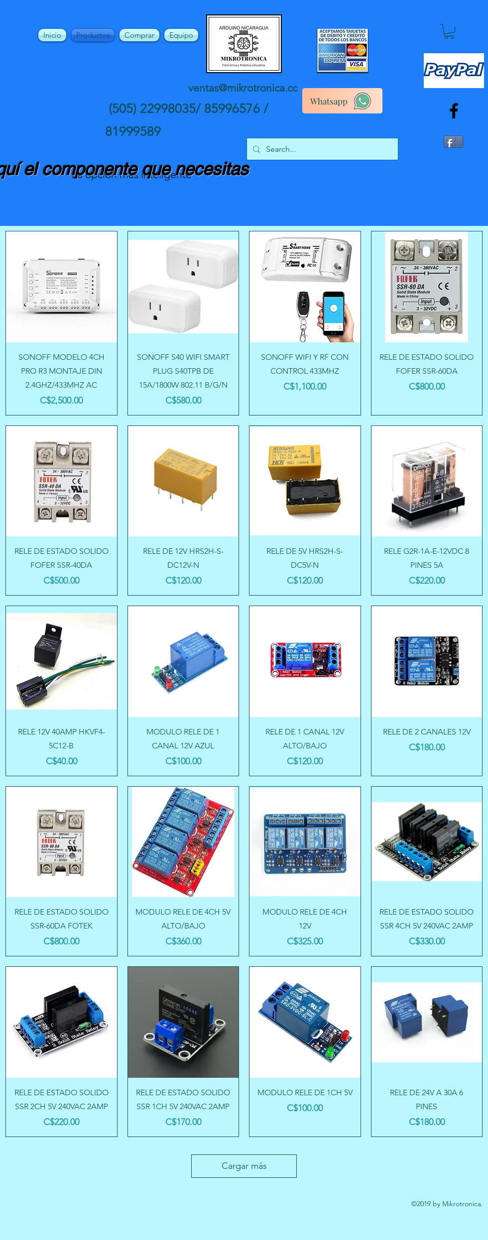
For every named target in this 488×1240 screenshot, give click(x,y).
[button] (449, 31)
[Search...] (321, 149)
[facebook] (454, 111)
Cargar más (244, 1165)
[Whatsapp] (342, 100)
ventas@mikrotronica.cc (242, 88)
